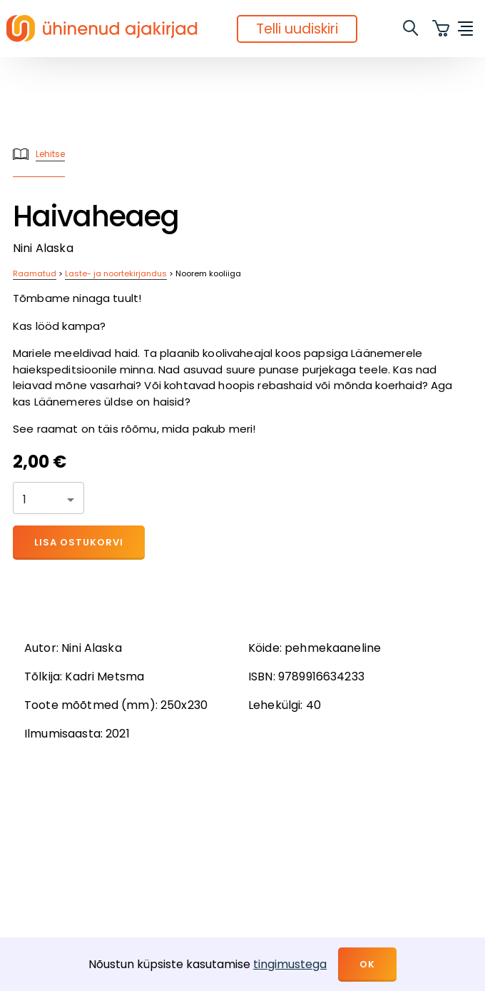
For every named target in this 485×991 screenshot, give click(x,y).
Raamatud (34, 273)
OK (367, 964)
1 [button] (24, 499)
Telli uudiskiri (297, 29)
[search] (411, 28)
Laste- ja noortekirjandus (116, 273)
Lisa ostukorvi (78, 542)
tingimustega (290, 964)
